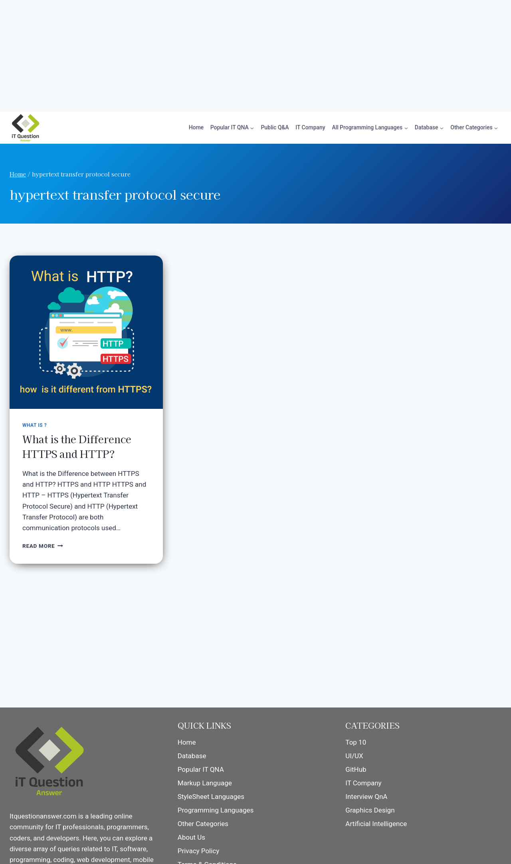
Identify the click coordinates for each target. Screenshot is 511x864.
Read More (42, 546)
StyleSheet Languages (211, 797)
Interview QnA (366, 797)
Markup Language (205, 783)
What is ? (34, 425)
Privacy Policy (199, 851)
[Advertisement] (239, 56)
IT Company (310, 127)
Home (196, 127)
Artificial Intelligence (376, 824)
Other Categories (203, 824)
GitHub (355, 769)
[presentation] (86, 332)
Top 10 (355, 742)
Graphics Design (369, 810)
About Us (191, 837)
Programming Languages (216, 810)
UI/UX (354, 756)
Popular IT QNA (201, 769)
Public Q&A (275, 127)
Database (192, 756)
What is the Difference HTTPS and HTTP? (76, 446)
